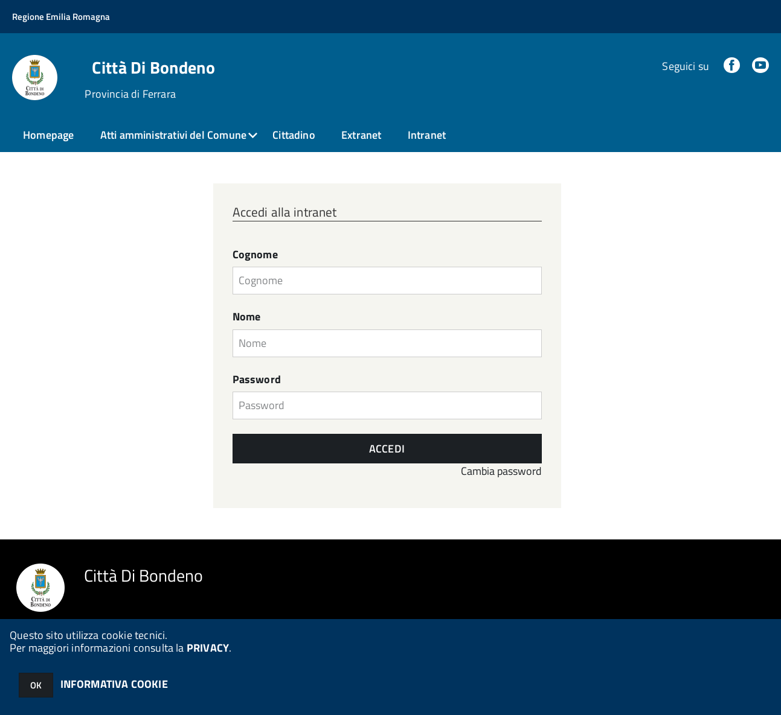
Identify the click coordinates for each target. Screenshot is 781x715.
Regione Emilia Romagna (61, 17)
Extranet (361, 135)
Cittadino (293, 135)
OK (36, 685)
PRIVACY (208, 648)
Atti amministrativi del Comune (173, 135)
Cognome (255, 254)
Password (257, 379)
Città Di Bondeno (153, 67)
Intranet (427, 135)
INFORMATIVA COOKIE (114, 684)
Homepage (48, 135)
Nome (247, 317)
